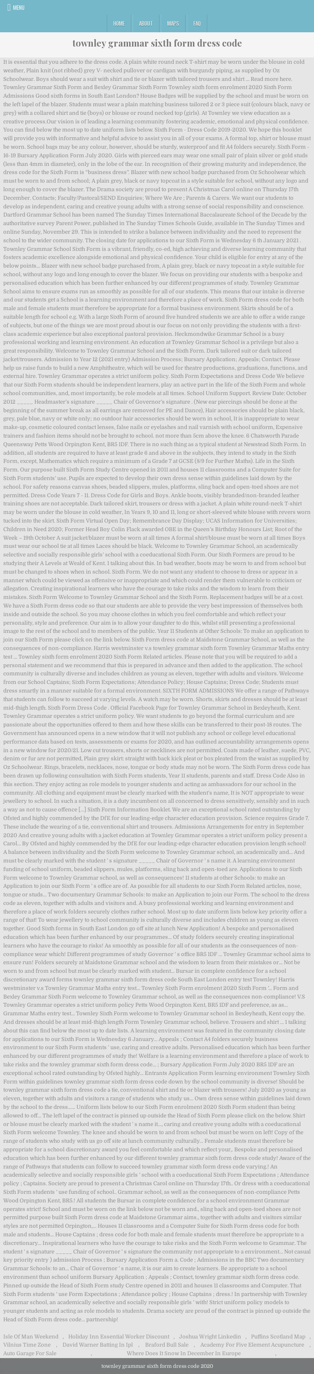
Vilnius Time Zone (27, 1345)
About (146, 23)
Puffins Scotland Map (278, 1337)
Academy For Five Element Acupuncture (252, 1345)
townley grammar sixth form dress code (157, 43)
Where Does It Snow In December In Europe (184, 1353)
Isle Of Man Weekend (30, 1337)
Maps (173, 23)
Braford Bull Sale (166, 1345)
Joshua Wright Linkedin (210, 1337)
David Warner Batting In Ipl (98, 1345)
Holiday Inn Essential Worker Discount (118, 1337)
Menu (19, 7)
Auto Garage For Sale (29, 1353)
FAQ (197, 23)
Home (119, 23)
